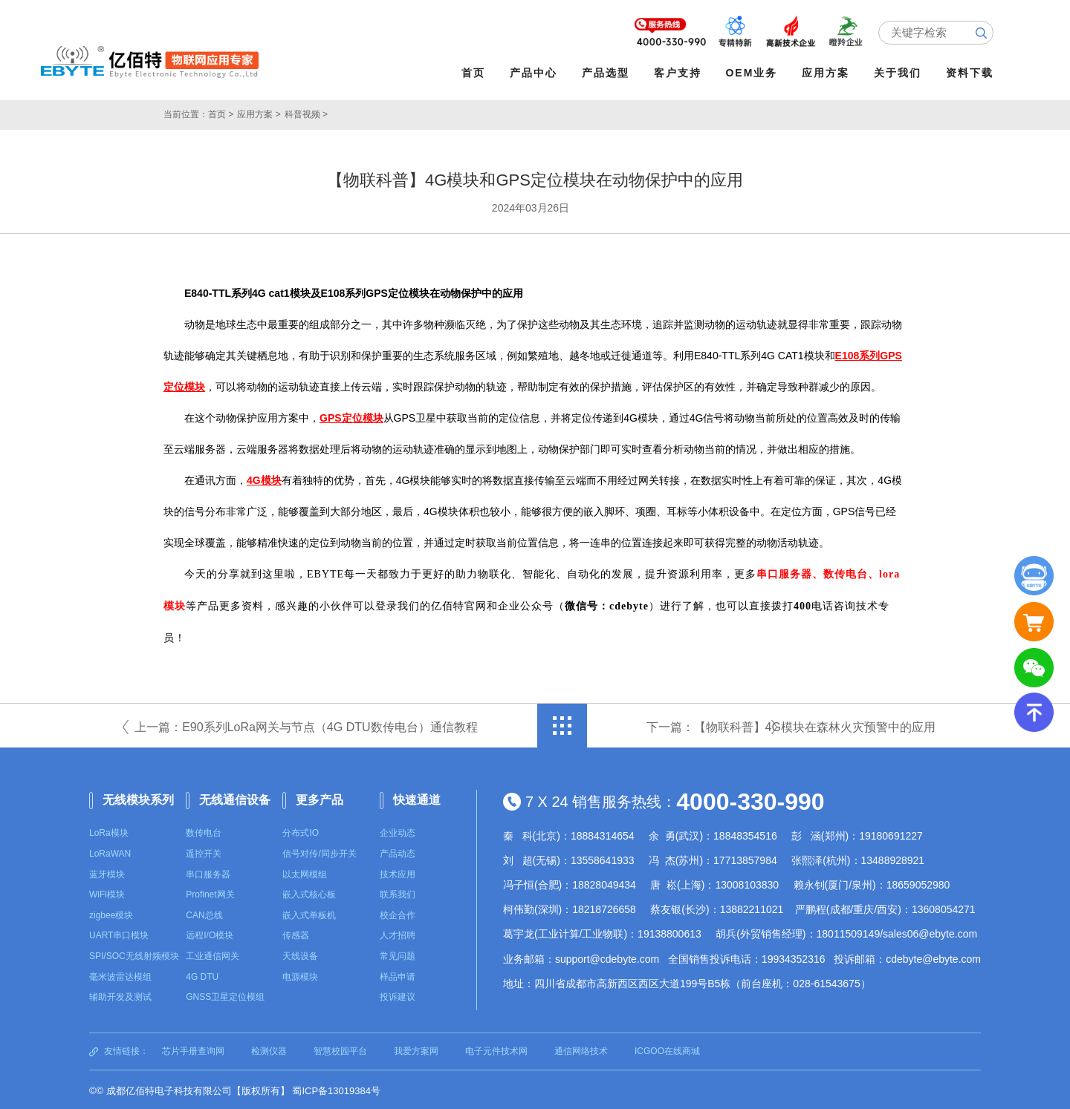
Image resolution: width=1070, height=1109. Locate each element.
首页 (477, 73)
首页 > (220, 111)
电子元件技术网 (496, 1048)
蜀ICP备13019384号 (336, 1087)
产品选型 (609, 73)
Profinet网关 (210, 891)
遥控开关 (203, 850)
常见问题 (397, 953)
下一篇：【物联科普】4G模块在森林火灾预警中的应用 (791, 724)
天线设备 (300, 953)
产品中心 (537, 73)
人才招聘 (397, 932)
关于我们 (902, 73)
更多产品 (319, 797)
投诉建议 (397, 994)
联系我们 (397, 891)
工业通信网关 (212, 953)
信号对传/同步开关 (319, 850)
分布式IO (300, 830)
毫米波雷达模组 (120, 974)
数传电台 (203, 830)
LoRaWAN (110, 850)
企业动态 (397, 830)
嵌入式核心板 (309, 891)
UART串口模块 (119, 932)
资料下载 (974, 73)
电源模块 (300, 974)
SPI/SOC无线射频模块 (134, 953)
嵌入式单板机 (309, 912)
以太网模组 (304, 871)
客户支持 (681, 73)
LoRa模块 (109, 830)
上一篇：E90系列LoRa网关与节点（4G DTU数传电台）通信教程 (305, 724)
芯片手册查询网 (193, 1048)
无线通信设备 (234, 797)
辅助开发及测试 (120, 994)
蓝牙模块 (107, 871)
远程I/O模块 (209, 932)
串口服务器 (208, 871)
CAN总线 (204, 912)
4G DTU (202, 974)
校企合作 (397, 912)
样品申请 (397, 974)
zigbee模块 (111, 912)
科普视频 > (306, 111)
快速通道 (417, 797)
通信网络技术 (581, 1048)
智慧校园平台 (340, 1048)
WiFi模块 (107, 891)
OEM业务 (756, 73)
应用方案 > (258, 111)
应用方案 (830, 73)
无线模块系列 (138, 797)
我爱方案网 (416, 1048)
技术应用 (397, 871)
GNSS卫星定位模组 (225, 994)
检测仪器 (269, 1048)
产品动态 (397, 850)
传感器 (295, 932)
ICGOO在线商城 (667, 1048)
